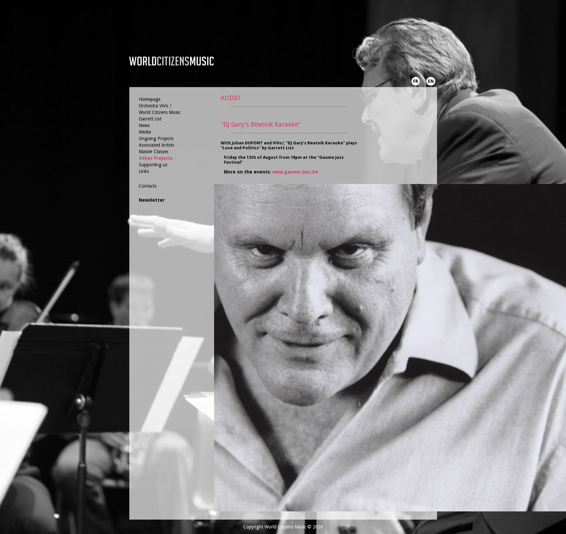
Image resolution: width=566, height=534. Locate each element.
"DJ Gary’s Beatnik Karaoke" (261, 124)
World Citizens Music (159, 112)
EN (431, 81)
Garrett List (150, 118)
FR (415, 81)
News (144, 125)
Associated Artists (156, 145)
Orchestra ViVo (155, 105)
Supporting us (153, 164)
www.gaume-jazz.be (295, 172)
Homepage (149, 99)
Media (145, 132)
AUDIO (230, 98)
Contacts (147, 186)
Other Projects (156, 158)
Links (144, 171)
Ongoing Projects (156, 138)
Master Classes (153, 151)
